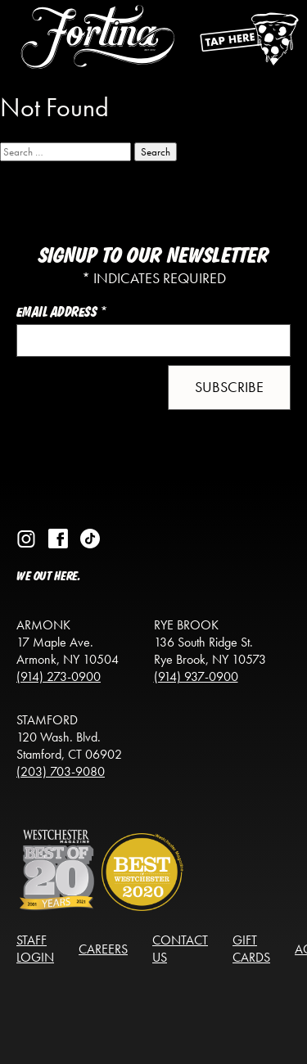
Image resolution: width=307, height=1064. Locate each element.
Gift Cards (251, 948)
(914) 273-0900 (58, 676)
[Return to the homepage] (98, 53)
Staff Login (35, 948)
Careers (103, 949)
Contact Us (180, 948)
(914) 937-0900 (196, 676)
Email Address (61, 312)
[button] (229, 387)
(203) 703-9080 (60, 771)
